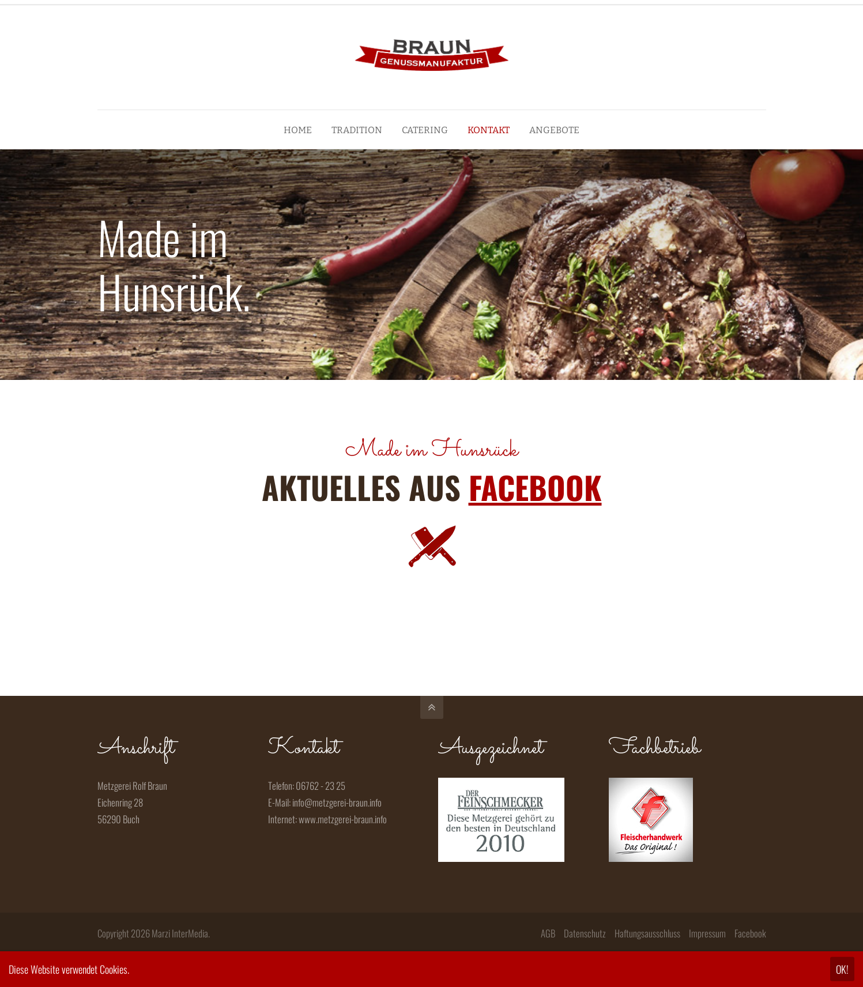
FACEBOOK (535, 487)
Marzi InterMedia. (181, 933)
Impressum (707, 933)
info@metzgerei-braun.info (337, 802)
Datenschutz (585, 933)
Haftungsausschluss (647, 933)
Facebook (750, 933)
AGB (548, 933)
